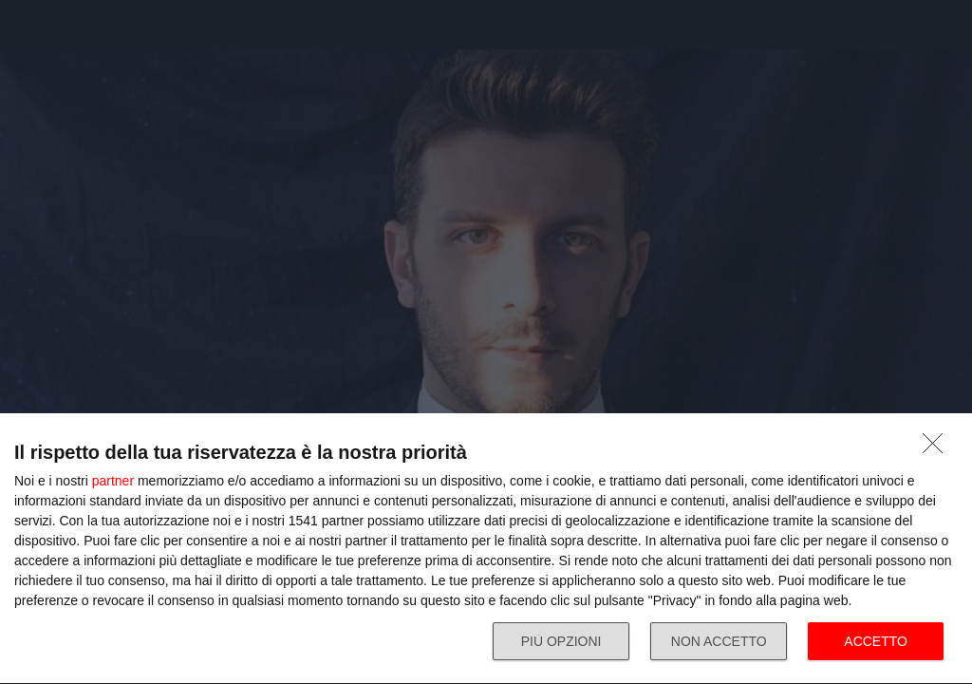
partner (113, 480)
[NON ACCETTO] (938, 448)
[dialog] (486, 549)
